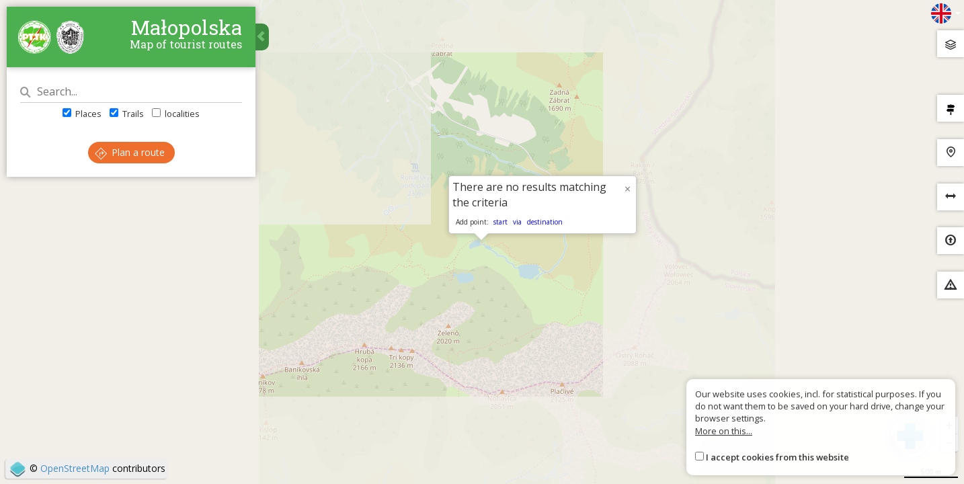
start (500, 222)
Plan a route (130, 152)
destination (545, 222)
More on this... (723, 431)
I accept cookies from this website (777, 457)
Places (82, 114)
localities (176, 114)
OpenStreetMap (75, 468)
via (517, 222)
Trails (127, 114)
